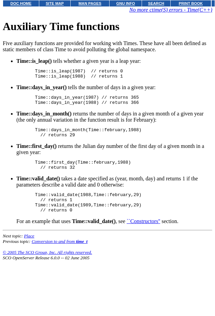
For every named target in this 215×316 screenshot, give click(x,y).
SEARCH (156, 3)
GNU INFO (125, 3)
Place (29, 248)
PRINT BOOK (191, 3)
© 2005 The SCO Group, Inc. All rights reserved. (47, 264)
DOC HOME (21, 3)
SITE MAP (55, 3)
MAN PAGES (89, 3)
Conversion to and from (60, 253)
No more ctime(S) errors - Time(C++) (170, 10)
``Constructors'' (143, 233)
